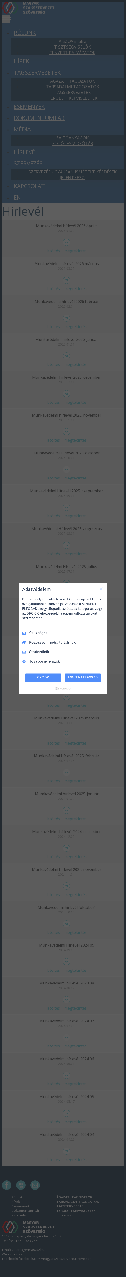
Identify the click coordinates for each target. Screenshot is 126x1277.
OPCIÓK (43, 677)
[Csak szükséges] (101, 589)
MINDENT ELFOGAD (83, 677)
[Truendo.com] (63, 689)
